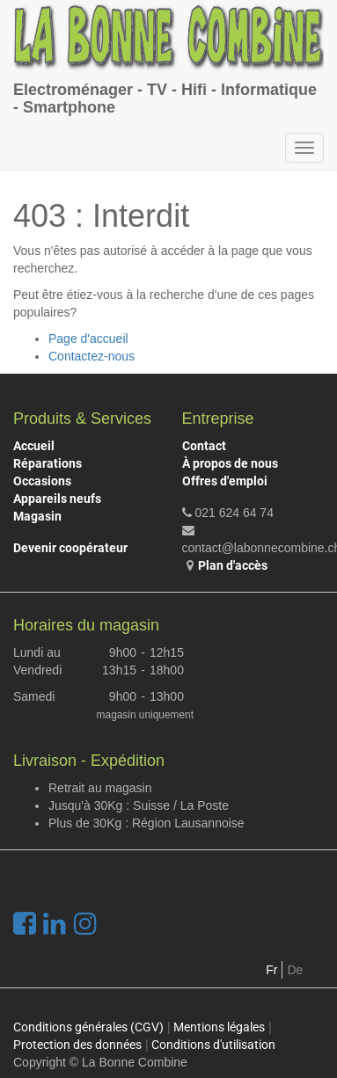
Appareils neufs (57, 499)
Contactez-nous (91, 356)
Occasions (42, 481)
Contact (204, 446)
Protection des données (77, 1045)
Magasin (37, 516)
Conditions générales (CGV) (88, 1027)
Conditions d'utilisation (213, 1045)
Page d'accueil (88, 338)
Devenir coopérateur (70, 548)
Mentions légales (219, 1027)
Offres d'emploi (224, 481)
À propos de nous (230, 463)
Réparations (47, 463)
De (295, 970)
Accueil (34, 446)
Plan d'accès (232, 565)
